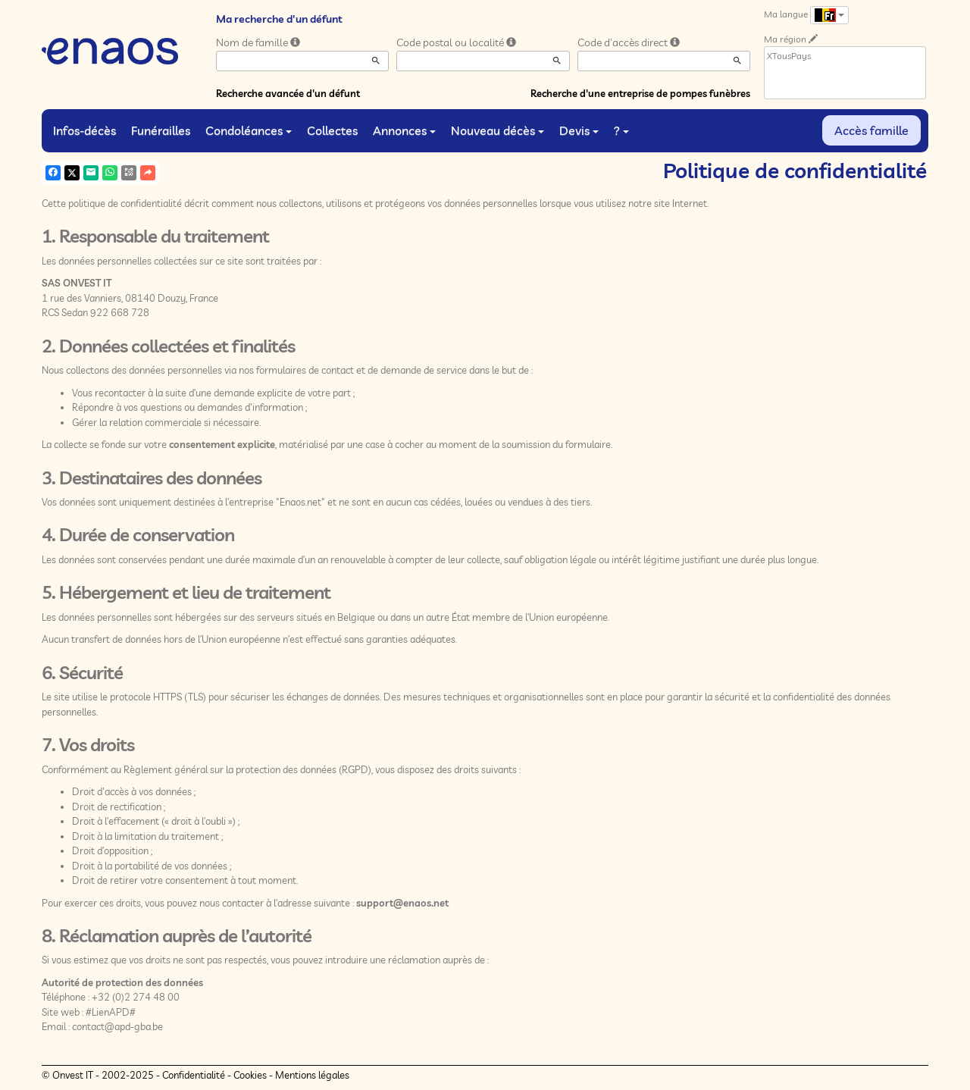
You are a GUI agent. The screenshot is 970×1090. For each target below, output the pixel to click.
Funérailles (160, 130)
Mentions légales (312, 1075)
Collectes (332, 130)
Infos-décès (84, 130)
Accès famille (871, 130)
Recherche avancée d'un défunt (288, 93)
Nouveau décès (497, 130)
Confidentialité (193, 1075)
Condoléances (248, 130)
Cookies (250, 1075)
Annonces (404, 130)
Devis (579, 130)
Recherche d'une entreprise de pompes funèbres (640, 93)
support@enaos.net (402, 903)
